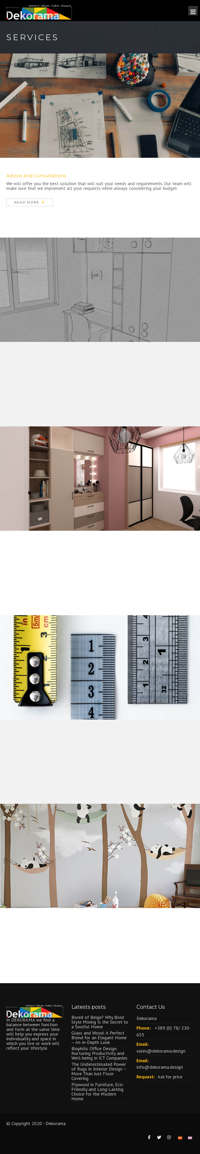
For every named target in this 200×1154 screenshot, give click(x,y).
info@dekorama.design (159, 1067)
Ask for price (170, 1077)
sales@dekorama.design (160, 1051)
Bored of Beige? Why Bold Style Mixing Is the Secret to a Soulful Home (99, 1022)
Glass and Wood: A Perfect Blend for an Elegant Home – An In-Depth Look (99, 1037)
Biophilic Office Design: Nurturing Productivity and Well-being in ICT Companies (99, 1053)
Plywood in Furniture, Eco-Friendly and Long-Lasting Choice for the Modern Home (97, 1092)
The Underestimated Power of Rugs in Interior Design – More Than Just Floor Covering (98, 1071)
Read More (26, 202)
